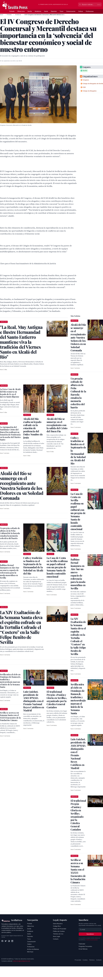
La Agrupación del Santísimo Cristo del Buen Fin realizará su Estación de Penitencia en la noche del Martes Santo (10, 433)
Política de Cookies (59, 931)
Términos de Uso (58, 934)
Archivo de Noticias (33, 949)
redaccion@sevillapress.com (21, 961)
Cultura (80, 11)
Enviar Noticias (83, 949)
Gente (46, 11)
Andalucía (38, 11)
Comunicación (70, 11)
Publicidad (82, 944)
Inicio (1, 14)
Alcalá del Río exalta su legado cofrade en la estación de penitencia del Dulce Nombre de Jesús (33, 428)
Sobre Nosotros (58, 923)
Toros (61, 11)
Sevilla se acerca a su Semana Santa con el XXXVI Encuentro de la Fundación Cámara (10, 716)
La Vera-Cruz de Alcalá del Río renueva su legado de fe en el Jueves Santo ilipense (10, 393)
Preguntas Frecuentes (85, 946)
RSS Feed (30, 952)
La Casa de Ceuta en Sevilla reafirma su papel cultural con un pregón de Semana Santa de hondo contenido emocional (57, 567)
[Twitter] (6, 941)
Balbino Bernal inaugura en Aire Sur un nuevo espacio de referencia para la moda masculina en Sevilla (9, 571)
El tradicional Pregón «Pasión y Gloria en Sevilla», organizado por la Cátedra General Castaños (57, 699)
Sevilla (30, 11)
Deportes (54, 11)
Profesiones (90, 11)
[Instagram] (9, 941)
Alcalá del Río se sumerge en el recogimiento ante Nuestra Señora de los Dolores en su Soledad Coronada (78, 337)
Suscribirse (90, 934)
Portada (11, 11)
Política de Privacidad (59, 928)
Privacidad (78, 960)
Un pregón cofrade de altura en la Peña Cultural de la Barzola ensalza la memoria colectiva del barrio (10, 533)
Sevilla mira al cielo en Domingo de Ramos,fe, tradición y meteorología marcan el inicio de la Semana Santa (10, 680)
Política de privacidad (92, 939)
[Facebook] (2, 941)
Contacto (55, 939)
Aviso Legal (56, 936)
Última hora (21, 11)
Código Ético (57, 926)
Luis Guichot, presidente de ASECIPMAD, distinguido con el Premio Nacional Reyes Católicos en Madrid (33, 701)
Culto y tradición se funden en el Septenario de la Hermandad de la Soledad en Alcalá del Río (33, 565)
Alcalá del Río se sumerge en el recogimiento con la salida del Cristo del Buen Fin (57, 425)
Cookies (85, 960)
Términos (92, 960)
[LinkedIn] (12, 941)
